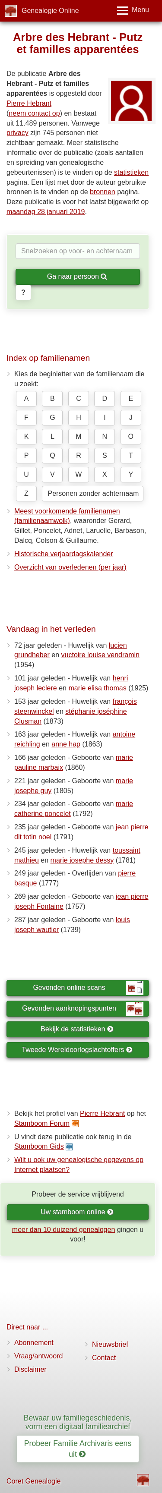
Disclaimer (30, 1369)
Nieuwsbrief (110, 1344)
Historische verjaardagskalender (63, 554)
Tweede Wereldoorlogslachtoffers (77, 1049)
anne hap (65, 744)
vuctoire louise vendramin (100, 654)
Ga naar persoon (77, 276)
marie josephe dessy (82, 860)
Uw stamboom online (77, 1212)
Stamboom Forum (42, 1123)
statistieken (131, 172)
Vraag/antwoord (38, 1356)
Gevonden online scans (88, 988)
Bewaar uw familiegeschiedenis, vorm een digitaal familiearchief (78, 1422)
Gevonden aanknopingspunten (82, 1009)
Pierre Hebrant (28, 103)
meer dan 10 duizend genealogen (63, 1229)
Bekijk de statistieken (77, 1029)
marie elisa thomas (97, 688)
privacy (17, 132)
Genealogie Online (50, 10)
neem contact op (34, 113)
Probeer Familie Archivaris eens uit (77, 1448)
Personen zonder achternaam (93, 493)
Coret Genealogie (33, 1481)
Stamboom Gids (39, 1146)
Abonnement (34, 1342)
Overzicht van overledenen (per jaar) (70, 567)
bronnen (102, 191)
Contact (104, 1357)
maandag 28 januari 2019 (45, 211)
